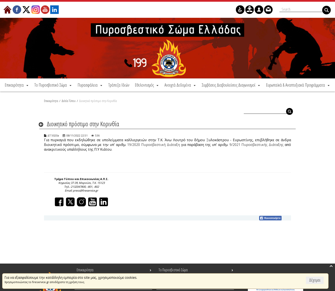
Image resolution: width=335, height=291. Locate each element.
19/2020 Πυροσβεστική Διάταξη (153, 144)
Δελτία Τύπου (69, 100)
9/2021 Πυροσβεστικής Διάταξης (256, 144)
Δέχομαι (314, 280)
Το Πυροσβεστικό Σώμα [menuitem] (173, 269)
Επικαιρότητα (51, 100)
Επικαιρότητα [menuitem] (85, 269)
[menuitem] (17, 84)
